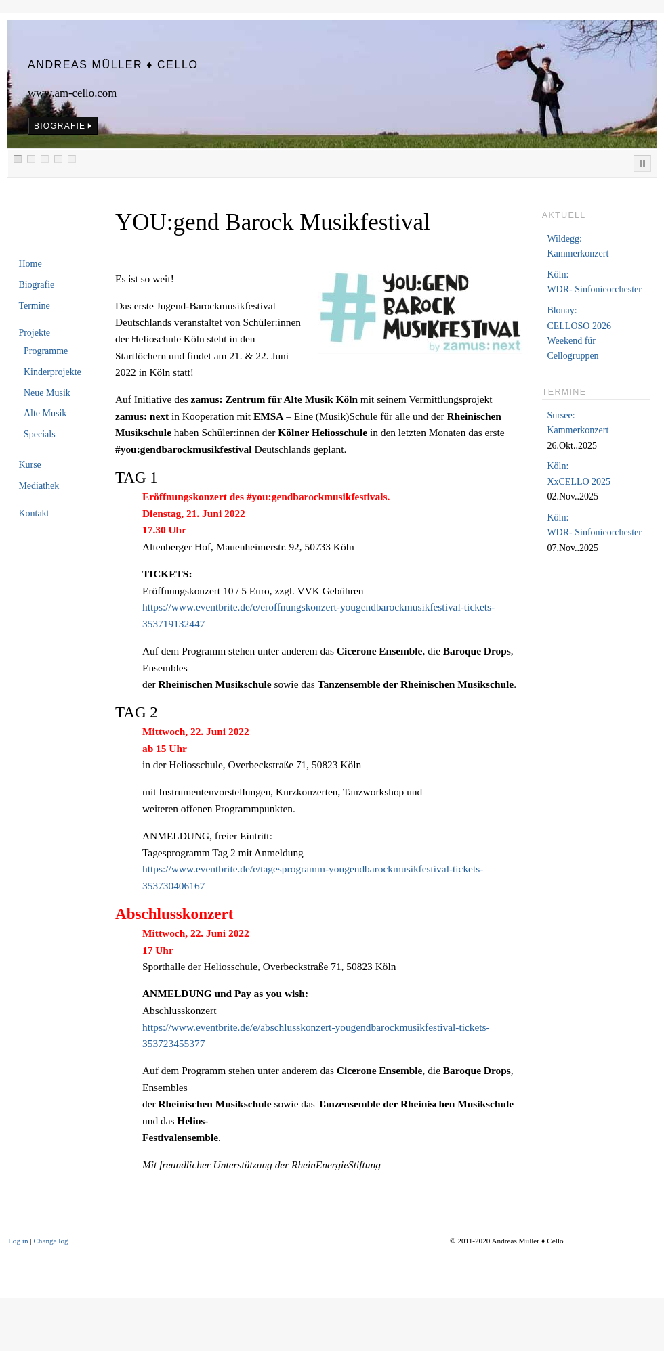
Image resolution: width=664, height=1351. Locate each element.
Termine (33, 306)
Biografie (36, 285)
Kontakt (33, 513)
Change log (50, 1241)
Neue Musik (47, 393)
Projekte (34, 333)
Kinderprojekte (52, 372)
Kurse (29, 465)
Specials (40, 434)
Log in (18, 1241)
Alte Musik (45, 413)
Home (29, 264)
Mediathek (38, 486)
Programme (46, 351)
